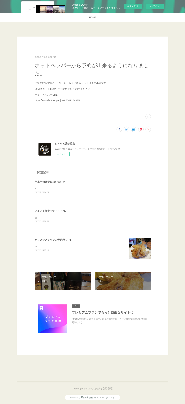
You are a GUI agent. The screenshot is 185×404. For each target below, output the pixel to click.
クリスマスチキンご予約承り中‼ (53, 240)
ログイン (154, 6)
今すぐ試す (133, 6)
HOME (92, 17)
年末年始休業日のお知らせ (50, 181)
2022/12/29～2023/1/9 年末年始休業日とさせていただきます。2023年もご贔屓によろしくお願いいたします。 (89, 188)
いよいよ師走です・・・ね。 (51, 210)
